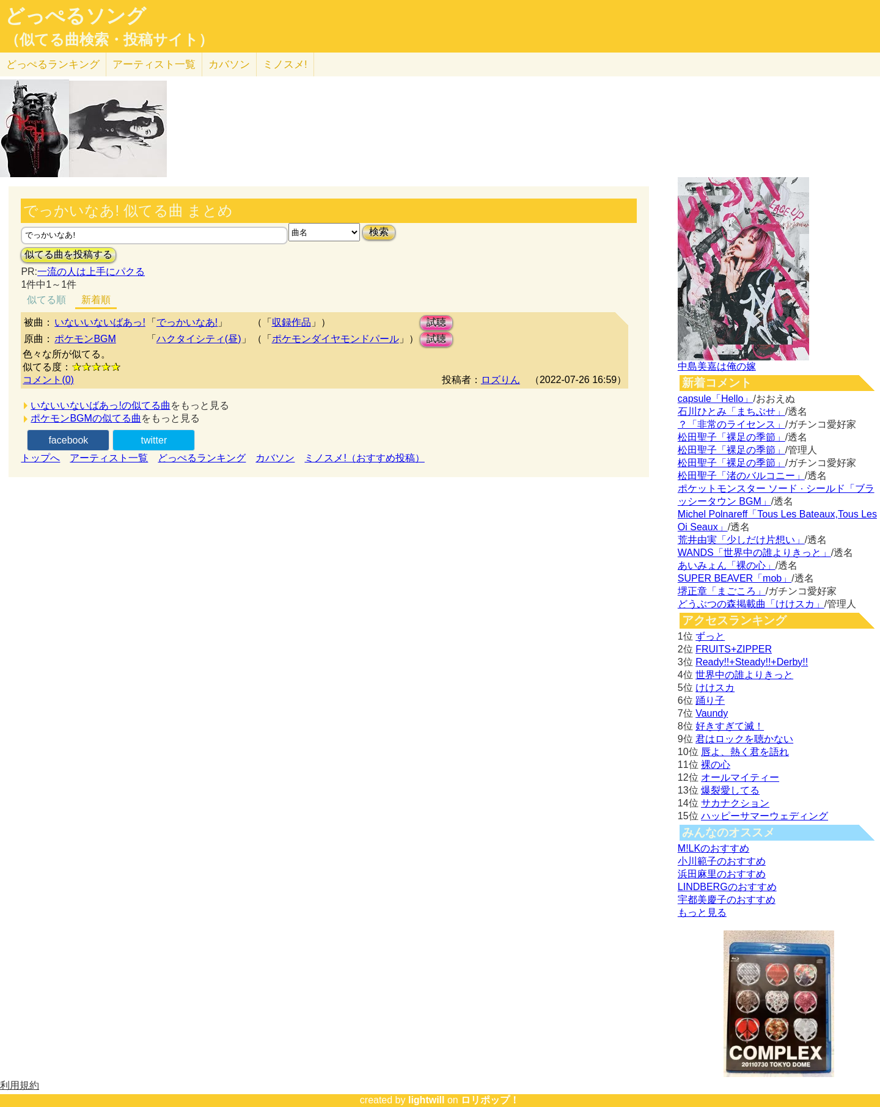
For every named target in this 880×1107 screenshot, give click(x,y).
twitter (154, 440)
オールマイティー (740, 777)
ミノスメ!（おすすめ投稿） (364, 458)
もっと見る (702, 912)
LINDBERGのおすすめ (727, 887)
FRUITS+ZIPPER (733, 649)
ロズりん (500, 379)
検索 (379, 232)
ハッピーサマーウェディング (764, 816)
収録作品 (291, 322)
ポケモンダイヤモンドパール (335, 339)
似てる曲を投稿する (68, 254)
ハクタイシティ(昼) (198, 339)
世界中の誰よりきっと (744, 675)
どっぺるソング (75, 16)
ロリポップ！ (490, 1100)
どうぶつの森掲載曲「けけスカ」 (751, 604)
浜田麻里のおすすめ (722, 874)
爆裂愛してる (730, 790)
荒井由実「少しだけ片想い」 (741, 540)
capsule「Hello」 (716, 398)
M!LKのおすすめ (713, 848)
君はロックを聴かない (744, 739)
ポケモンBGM (85, 339)
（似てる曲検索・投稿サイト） (109, 40)
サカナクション (735, 803)
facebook (68, 440)
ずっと (710, 636)
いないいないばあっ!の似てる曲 (100, 405)
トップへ (40, 458)
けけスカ (715, 687)
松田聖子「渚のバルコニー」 (741, 475)
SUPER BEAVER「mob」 (734, 578)
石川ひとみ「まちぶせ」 (731, 411)
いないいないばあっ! (99, 322)
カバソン (229, 64)
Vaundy (711, 713)
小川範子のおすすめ (722, 861)
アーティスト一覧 (109, 458)
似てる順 (46, 299)
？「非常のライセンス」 (731, 424)
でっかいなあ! (187, 322)
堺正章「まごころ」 (722, 591)
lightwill (426, 1100)
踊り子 (710, 700)
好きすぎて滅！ (729, 726)
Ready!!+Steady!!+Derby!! (751, 662)
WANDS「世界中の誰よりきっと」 (754, 552)
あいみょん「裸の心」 (727, 565)
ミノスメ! (285, 64)
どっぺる (53, 64)
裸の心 (715, 764)
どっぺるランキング (202, 458)
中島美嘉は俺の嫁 (717, 366)
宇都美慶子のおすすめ (727, 899)
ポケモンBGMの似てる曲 (86, 418)
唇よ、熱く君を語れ (745, 752)
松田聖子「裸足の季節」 (731, 437)
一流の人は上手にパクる (91, 271)
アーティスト (154, 64)
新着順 (96, 299)
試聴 (436, 322)
